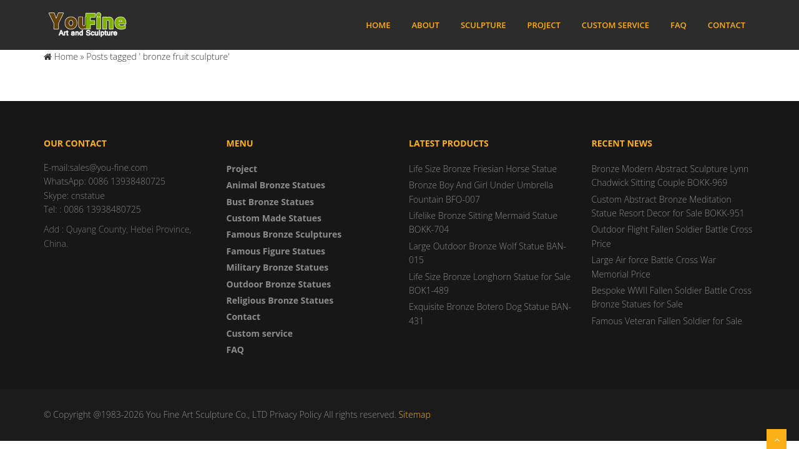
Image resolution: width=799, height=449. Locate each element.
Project (544, 25)
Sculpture (483, 25)
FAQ (678, 25)
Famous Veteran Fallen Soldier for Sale (667, 321)
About (425, 25)
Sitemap (414, 414)
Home (378, 25)
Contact (726, 25)
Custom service (615, 25)
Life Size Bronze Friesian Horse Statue (483, 169)
